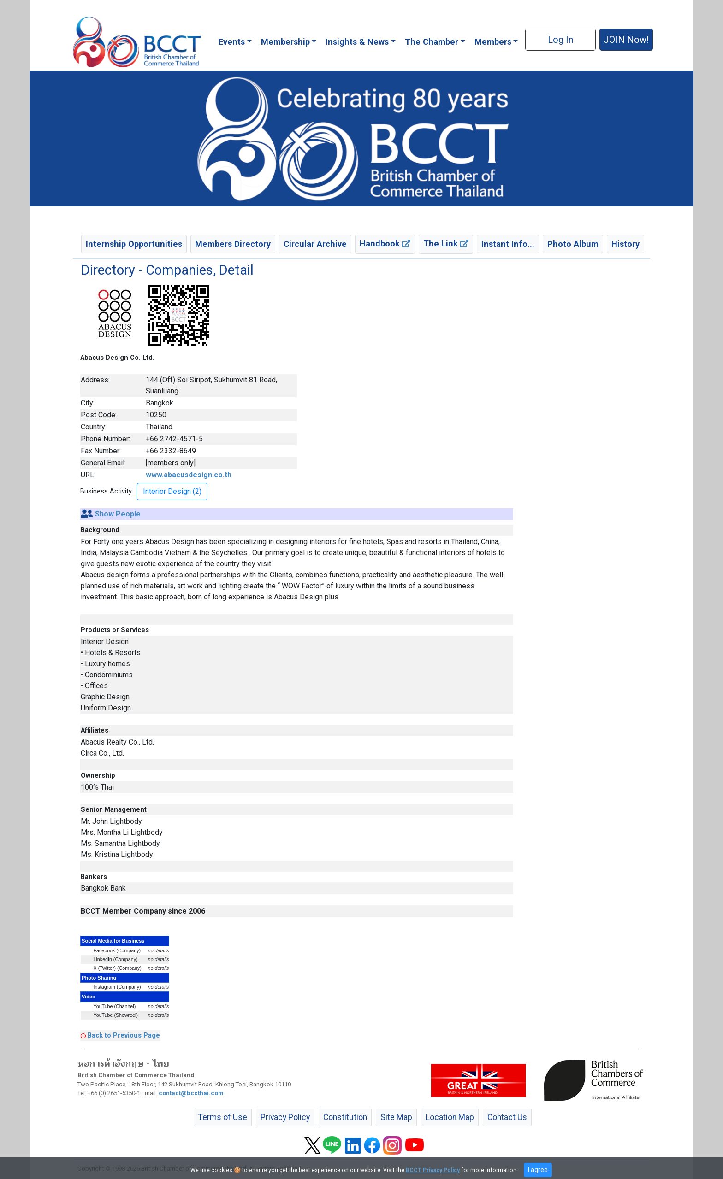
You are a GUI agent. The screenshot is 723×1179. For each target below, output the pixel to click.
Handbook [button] (385, 243)
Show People (118, 514)
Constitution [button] (345, 1117)
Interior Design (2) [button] (172, 491)
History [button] (625, 244)
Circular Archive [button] (315, 244)
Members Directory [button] (233, 244)
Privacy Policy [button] (285, 1117)
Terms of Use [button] (222, 1117)
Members (492, 42)
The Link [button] (445, 243)
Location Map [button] (450, 1117)
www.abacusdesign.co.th (188, 474)
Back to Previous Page (124, 1035)
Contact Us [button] (507, 1117)
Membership (285, 42)
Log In (560, 39)
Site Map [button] (396, 1117)
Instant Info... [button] (507, 244)
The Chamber (431, 42)
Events (232, 42)
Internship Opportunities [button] (134, 244)
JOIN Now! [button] (626, 39)
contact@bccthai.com (191, 1093)
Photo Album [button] (573, 244)
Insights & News (357, 42)
